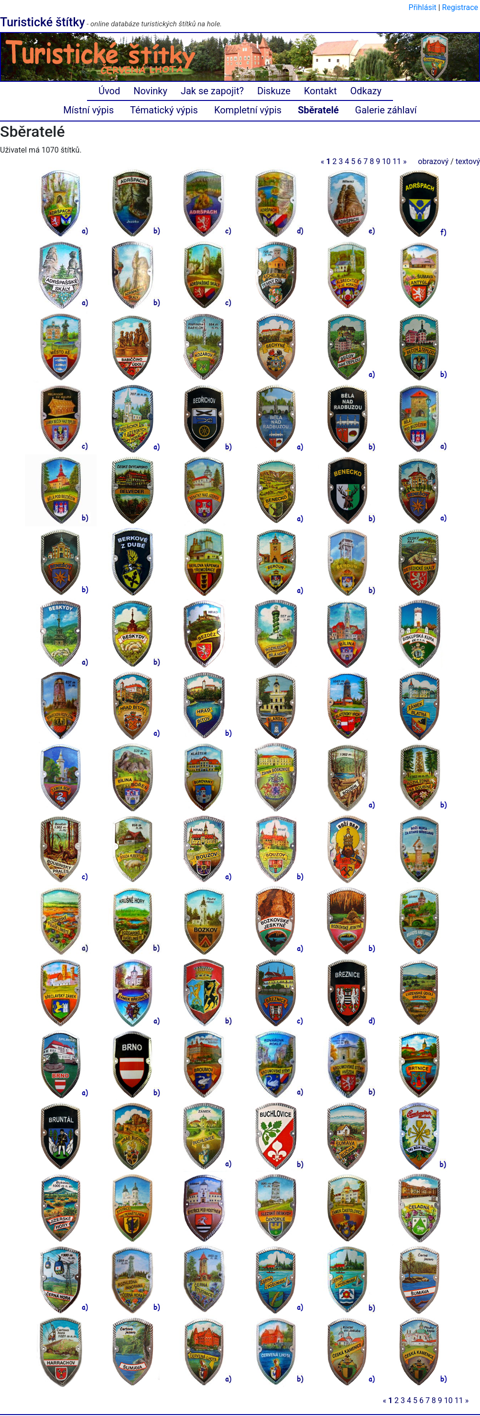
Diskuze (274, 91)
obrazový (433, 161)
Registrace (460, 7)
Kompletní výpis (248, 110)
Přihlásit (422, 7)
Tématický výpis (164, 110)
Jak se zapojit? (212, 91)
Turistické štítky (42, 22)
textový (468, 161)
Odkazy (366, 91)
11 (397, 161)
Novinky (150, 91)
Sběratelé (318, 110)
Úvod (109, 91)
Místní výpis (88, 110)
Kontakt (320, 91)
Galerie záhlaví (386, 110)
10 (386, 161)
